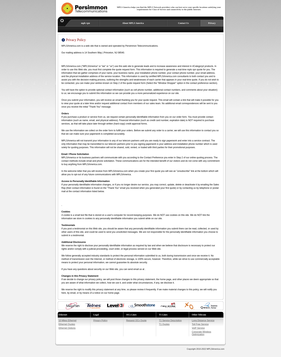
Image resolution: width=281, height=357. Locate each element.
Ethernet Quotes (67, 324)
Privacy (212, 23)
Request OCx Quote (136, 320)
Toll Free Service (200, 324)
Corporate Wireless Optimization (201, 333)
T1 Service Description (170, 320)
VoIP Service (198, 328)
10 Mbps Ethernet (68, 320)
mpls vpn (85, 23)
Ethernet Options (67, 328)
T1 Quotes (164, 324)
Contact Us (183, 23)
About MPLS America (133, 23)
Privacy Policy (100, 320)
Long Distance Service (203, 320)
